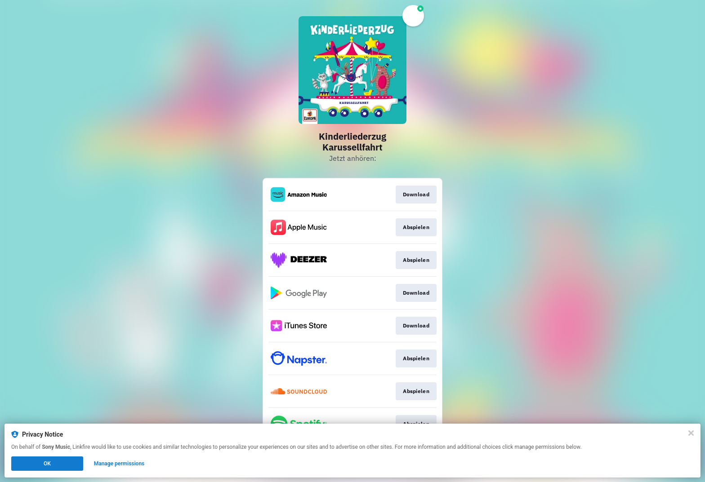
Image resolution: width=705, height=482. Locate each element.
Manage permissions (119, 463)
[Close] (691, 433)
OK (47, 463)
